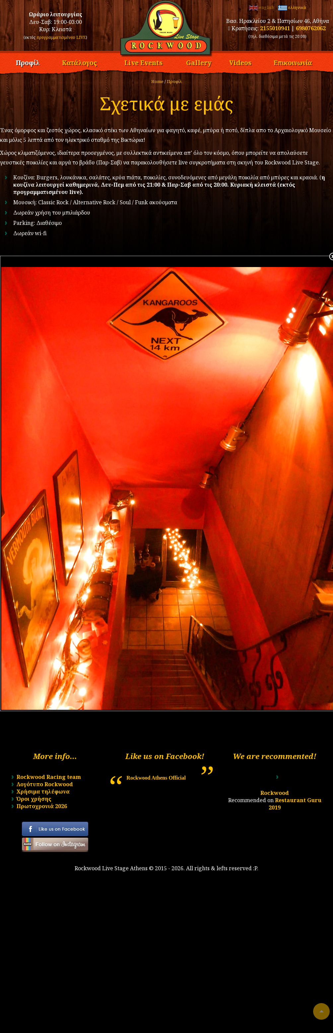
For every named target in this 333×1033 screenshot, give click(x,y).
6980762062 (311, 28)
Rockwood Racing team (49, 777)
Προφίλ (28, 61)
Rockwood (274, 793)
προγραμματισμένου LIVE (61, 37)
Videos (240, 61)
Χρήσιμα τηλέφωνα (43, 791)
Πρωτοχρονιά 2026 (42, 806)
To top (321, 1011)
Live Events (143, 61)
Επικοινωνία (293, 61)
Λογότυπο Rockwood (45, 784)
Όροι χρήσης (34, 798)
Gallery (199, 61)
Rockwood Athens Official (156, 778)
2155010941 (275, 28)
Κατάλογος (79, 61)
